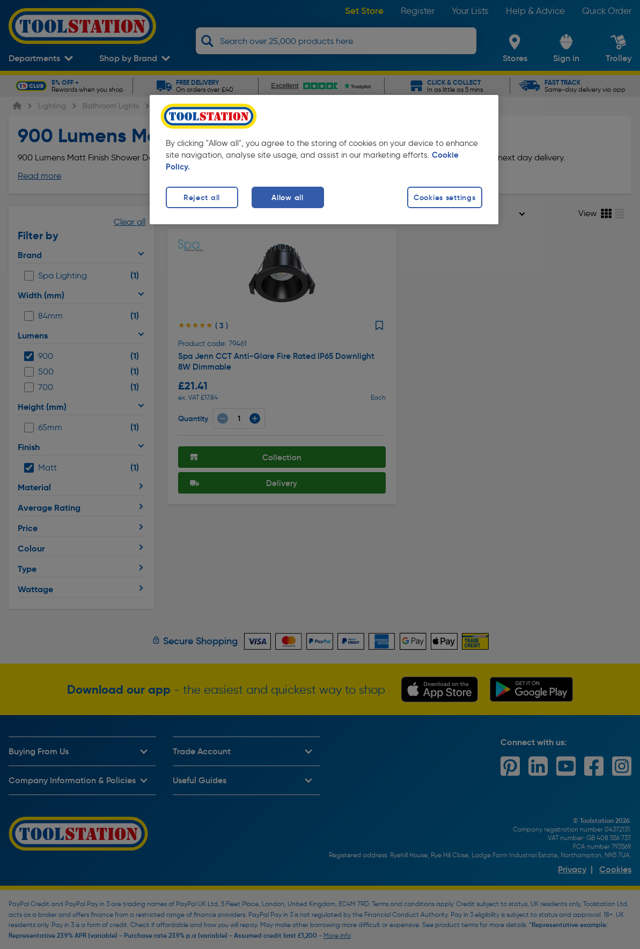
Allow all (287, 197)
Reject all (201, 197)
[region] (324, 159)
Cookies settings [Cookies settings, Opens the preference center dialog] (445, 197)
